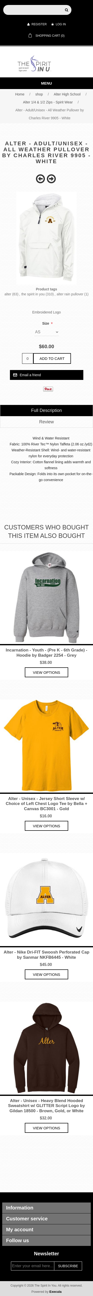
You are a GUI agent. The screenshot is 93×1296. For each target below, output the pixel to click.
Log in (59, 24)
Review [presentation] (46, 421)
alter (7, 294)
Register (37, 24)
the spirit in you (33, 294)
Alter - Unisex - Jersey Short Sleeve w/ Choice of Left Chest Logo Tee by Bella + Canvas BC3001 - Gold (46, 803)
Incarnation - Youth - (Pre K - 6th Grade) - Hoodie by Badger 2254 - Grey (46, 652)
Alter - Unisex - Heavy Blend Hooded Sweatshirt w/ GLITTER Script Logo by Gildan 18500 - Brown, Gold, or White (46, 1105)
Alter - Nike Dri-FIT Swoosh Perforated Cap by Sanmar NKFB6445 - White (47, 954)
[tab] (46, 410)
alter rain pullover (70, 294)
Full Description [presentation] (46, 410)
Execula (55, 1292)
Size (46, 323)
